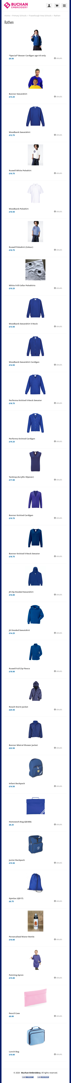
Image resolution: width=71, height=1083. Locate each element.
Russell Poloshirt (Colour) (21, 247)
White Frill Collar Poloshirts (22, 285)
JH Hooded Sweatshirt (19, 630)
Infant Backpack (17, 783)
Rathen (57, 15)
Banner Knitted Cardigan (21, 515)
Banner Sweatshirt (18, 93)
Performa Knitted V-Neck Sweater (25, 400)
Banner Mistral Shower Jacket (23, 745)
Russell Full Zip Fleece (19, 668)
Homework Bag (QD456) (20, 821)
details (59, 58)
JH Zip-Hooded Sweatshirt (21, 592)
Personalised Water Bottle (21, 936)
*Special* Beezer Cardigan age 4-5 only (27, 55)
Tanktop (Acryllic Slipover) (21, 477)
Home (7, 15)
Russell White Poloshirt (20, 170)
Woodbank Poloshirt (19, 208)
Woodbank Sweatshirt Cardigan (24, 362)
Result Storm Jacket (18, 706)
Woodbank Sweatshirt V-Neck (23, 323)
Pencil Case (14, 1013)
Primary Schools (19, 15)
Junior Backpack (17, 860)
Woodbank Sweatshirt (19, 132)
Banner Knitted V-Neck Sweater (24, 553)
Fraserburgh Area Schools (40, 15)
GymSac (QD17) (16, 898)
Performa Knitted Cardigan (22, 438)
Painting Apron (16, 975)
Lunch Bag (14, 1051)
